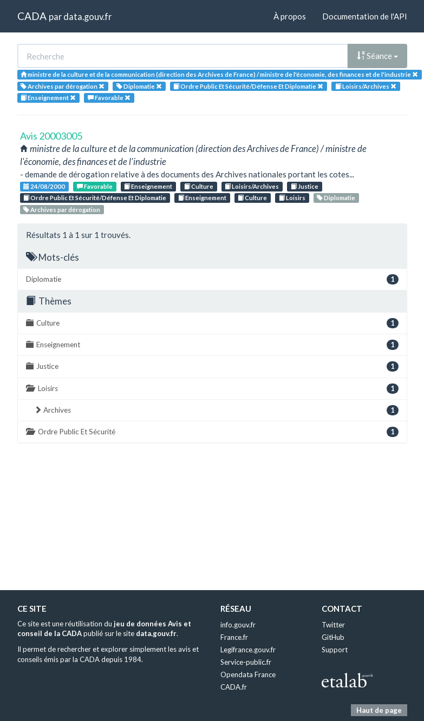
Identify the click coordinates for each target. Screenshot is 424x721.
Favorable (95, 186)
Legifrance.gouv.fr (248, 649)
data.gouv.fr (87, 16)
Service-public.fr (245, 662)
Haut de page (379, 710)
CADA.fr (233, 687)
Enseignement (148, 186)
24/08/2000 (44, 186)
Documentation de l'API (364, 16)
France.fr (234, 637)
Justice (304, 186)
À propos (289, 16)
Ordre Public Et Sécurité (212, 432)
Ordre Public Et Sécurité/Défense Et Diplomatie (94, 197)
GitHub (333, 637)
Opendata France (248, 674)
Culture (198, 186)
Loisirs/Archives (252, 186)
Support (335, 649)
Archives (216, 410)
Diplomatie (336, 197)
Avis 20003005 (51, 136)
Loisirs (292, 197)
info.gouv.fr (238, 624)
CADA (32, 16)
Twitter (333, 624)
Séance (377, 56)
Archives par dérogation (61, 209)
